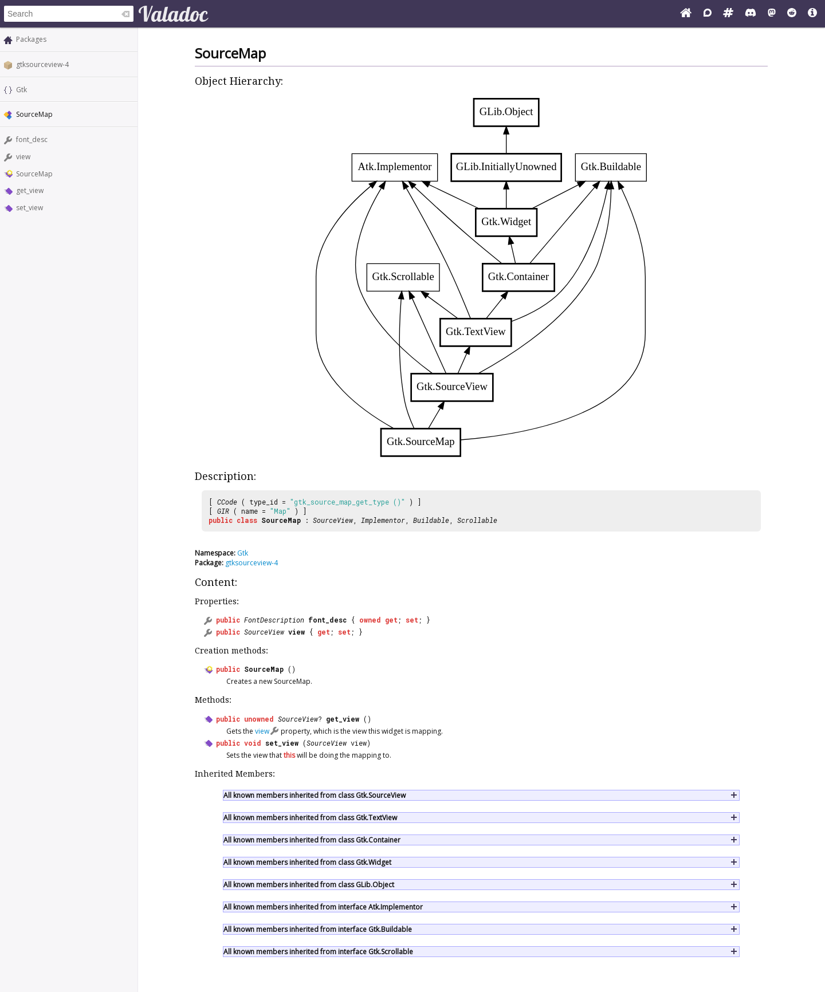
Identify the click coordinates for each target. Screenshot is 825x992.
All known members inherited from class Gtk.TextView (310, 817)
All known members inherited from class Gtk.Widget (307, 862)
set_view (29, 207)
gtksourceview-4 (42, 64)
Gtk (21, 90)
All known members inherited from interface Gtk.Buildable (317, 929)
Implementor (383, 520)
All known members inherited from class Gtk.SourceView (314, 795)
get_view (30, 190)
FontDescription (274, 619)
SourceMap (34, 174)
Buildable (431, 520)
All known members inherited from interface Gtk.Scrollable (318, 951)
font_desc (32, 139)
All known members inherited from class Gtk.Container (311, 840)
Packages (31, 39)
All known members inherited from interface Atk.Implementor (323, 907)
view (23, 157)
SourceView (333, 520)
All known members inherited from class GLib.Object (308, 884)
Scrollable (477, 520)
